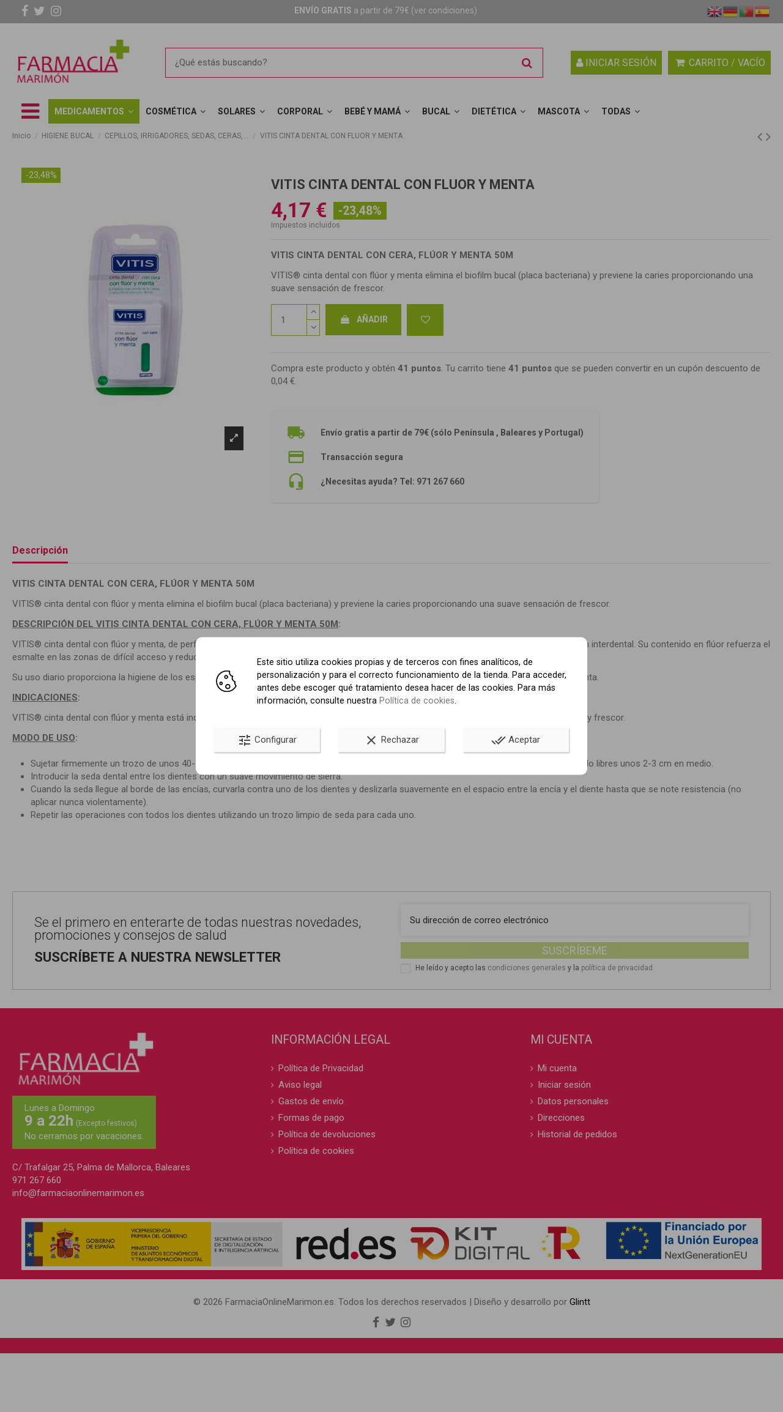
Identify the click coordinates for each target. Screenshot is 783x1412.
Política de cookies (417, 700)
